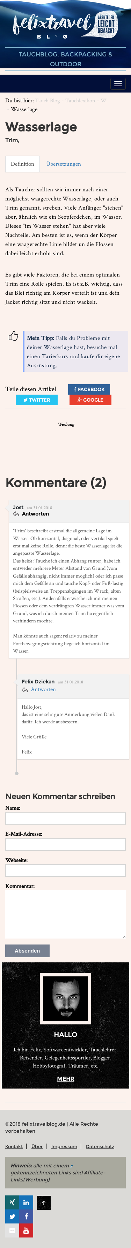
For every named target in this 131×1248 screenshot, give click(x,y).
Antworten (35, 514)
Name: (12, 808)
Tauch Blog (47, 100)
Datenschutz (100, 1146)
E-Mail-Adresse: (23, 834)
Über (37, 1146)
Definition (22, 164)
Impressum (64, 1146)
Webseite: (16, 860)
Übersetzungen (63, 164)
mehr (65, 1079)
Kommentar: (20, 886)
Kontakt (14, 1146)
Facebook (89, 389)
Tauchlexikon (80, 100)
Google (90, 400)
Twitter (36, 400)
